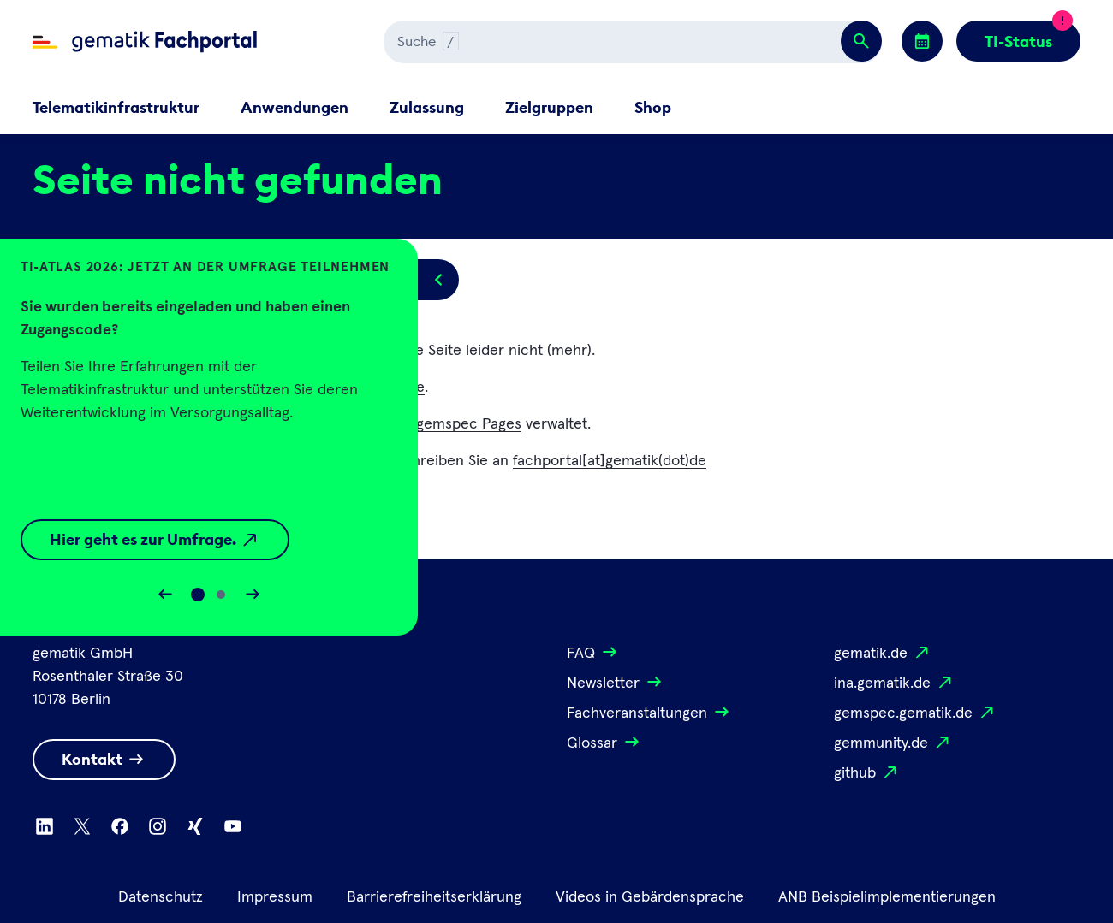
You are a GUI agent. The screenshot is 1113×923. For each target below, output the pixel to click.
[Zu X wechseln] (82, 826)
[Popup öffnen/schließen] (438, 279)
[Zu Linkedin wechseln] (45, 826)
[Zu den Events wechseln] (922, 41)
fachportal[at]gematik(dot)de (609, 461)
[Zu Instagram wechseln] (158, 826)
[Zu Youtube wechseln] (233, 826)
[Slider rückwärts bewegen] (165, 594)
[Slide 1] (221, 594)
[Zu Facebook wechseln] (120, 826)
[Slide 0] (198, 594)
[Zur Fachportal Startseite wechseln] (145, 42)
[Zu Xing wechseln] (195, 826)
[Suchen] (568, 42)
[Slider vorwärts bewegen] (252, 594)
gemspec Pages (468, 424)
